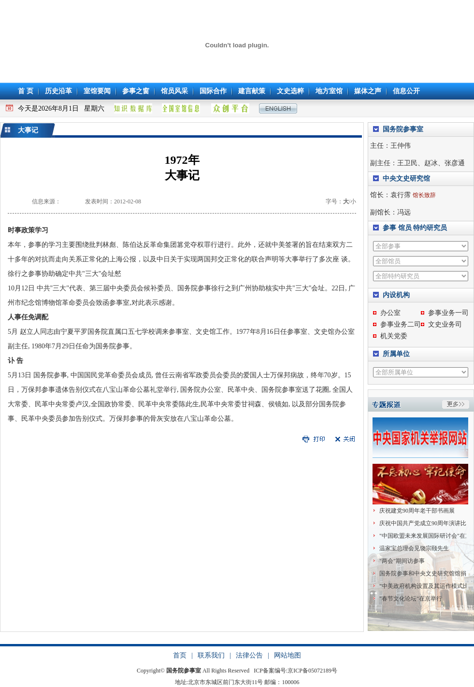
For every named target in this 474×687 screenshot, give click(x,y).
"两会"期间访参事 (402, 561)
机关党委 (393, 336)
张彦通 (455, 163)
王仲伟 (400, 145)
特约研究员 (430, 227)
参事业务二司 (400, 324)
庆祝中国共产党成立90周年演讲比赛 (425, 523)
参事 (389, 227)
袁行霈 (400, 195)
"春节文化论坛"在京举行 (410, 598)
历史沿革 (58, 91)
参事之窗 (135, 91)
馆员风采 (174, 91)
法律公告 (249, 654)
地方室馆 (329, 91)
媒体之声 (367, 91)
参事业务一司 (448, 312)
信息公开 (406, 91)
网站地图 (287, 654)
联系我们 (211, 654)
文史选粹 (290, 91)
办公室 (390, 312)
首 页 (25, 91)
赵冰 (431, 163)
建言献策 (251, 91)
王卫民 (407, 163)
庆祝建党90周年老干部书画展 (417, 510)
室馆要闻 (97, 91)
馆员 (405, 227)
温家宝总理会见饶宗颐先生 (414, 548)
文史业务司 (445, 324)
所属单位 (396, 354)
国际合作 (213, 91)
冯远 (404, 212)
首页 (180, 654)
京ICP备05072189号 (312, 669)
